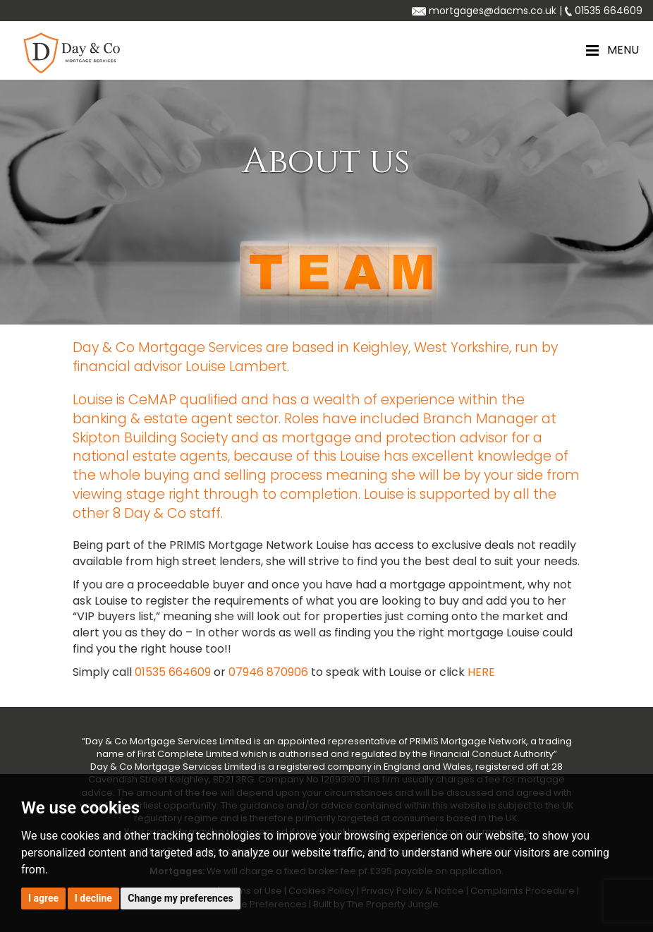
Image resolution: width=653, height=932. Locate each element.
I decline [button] (93, 898)
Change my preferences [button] (180, 898)
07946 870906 (268, 672)
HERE (481, 672)
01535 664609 (173, 672)
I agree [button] (43, 898)
